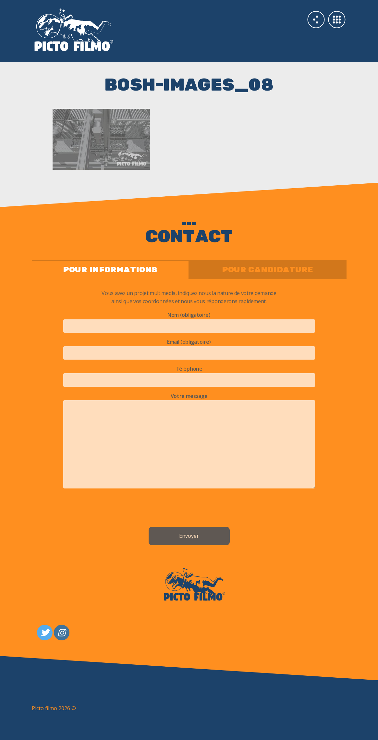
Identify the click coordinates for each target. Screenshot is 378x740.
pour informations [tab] (110, 270)
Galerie (337, 19)
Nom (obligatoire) (189, 320)
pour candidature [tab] (267, 270)
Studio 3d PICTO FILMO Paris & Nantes (110, 29)
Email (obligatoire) (189, 347)
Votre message (189, 441)
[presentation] (189, 509)
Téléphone (189, 374)
